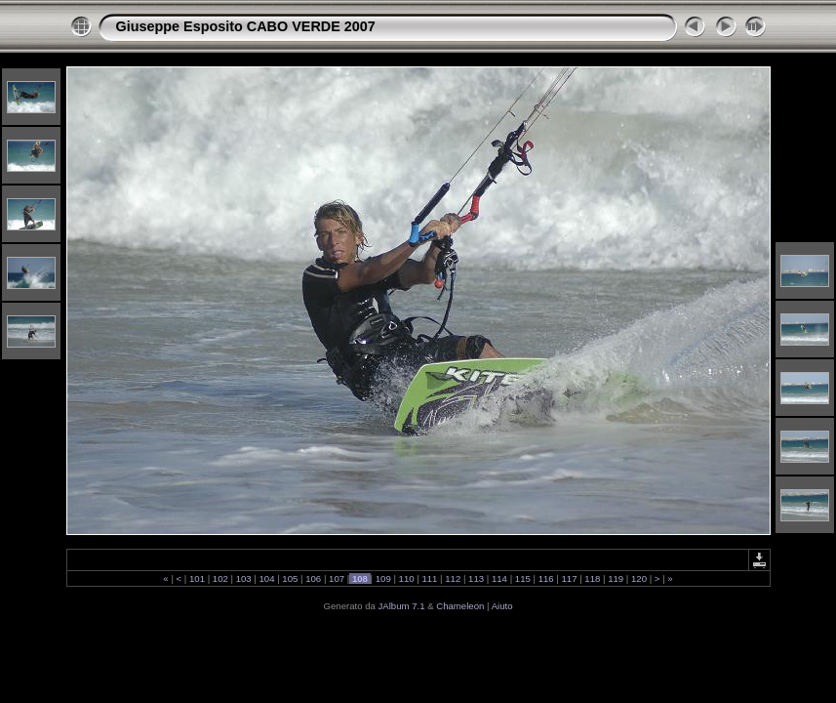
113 (475, 578)
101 (196, 578)
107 (336, 578)
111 (429, 578)
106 (313, 578)
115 (522, 578)
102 (220, 578)
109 (383, 578)
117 (569, 578)
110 (406, 578)
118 (592, 578)
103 (243, 578)
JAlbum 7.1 (401, 605)
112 (453, 578)
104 (267, 578)
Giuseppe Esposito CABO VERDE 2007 (246, 26)
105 (290, 578)
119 (616, 578)
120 (638, 578)
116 (546, 578)
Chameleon (460, 605)
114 (499, 578)
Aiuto (502, 605)
